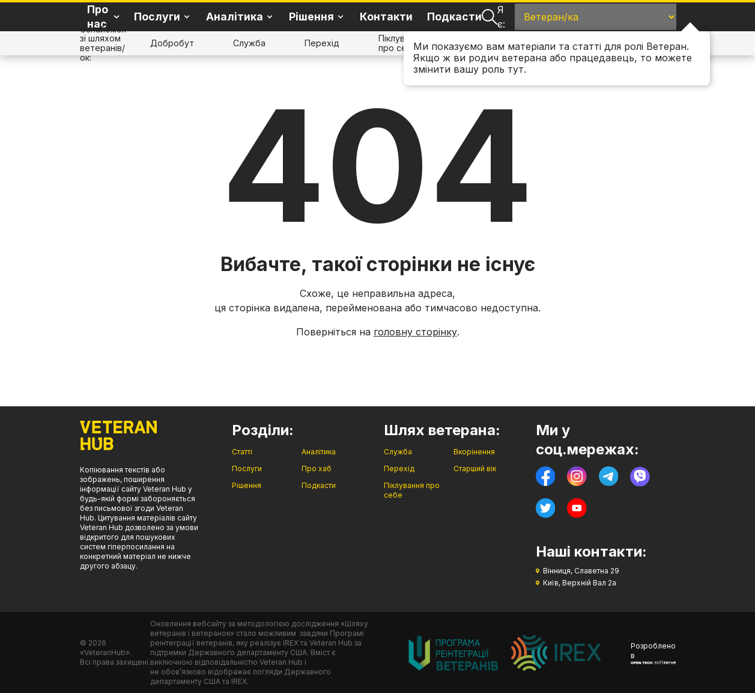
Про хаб (317, 468)
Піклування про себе (401, 43)
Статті (242, 451)
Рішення (246, 485)
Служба (249, 43)
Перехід (322, 43)
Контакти (386, 16)
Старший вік (474, 468)
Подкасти (454, 16)
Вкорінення (474, 451)
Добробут (172, 43)
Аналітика (319, 451)
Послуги (247, 468)
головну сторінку (415, 332)
